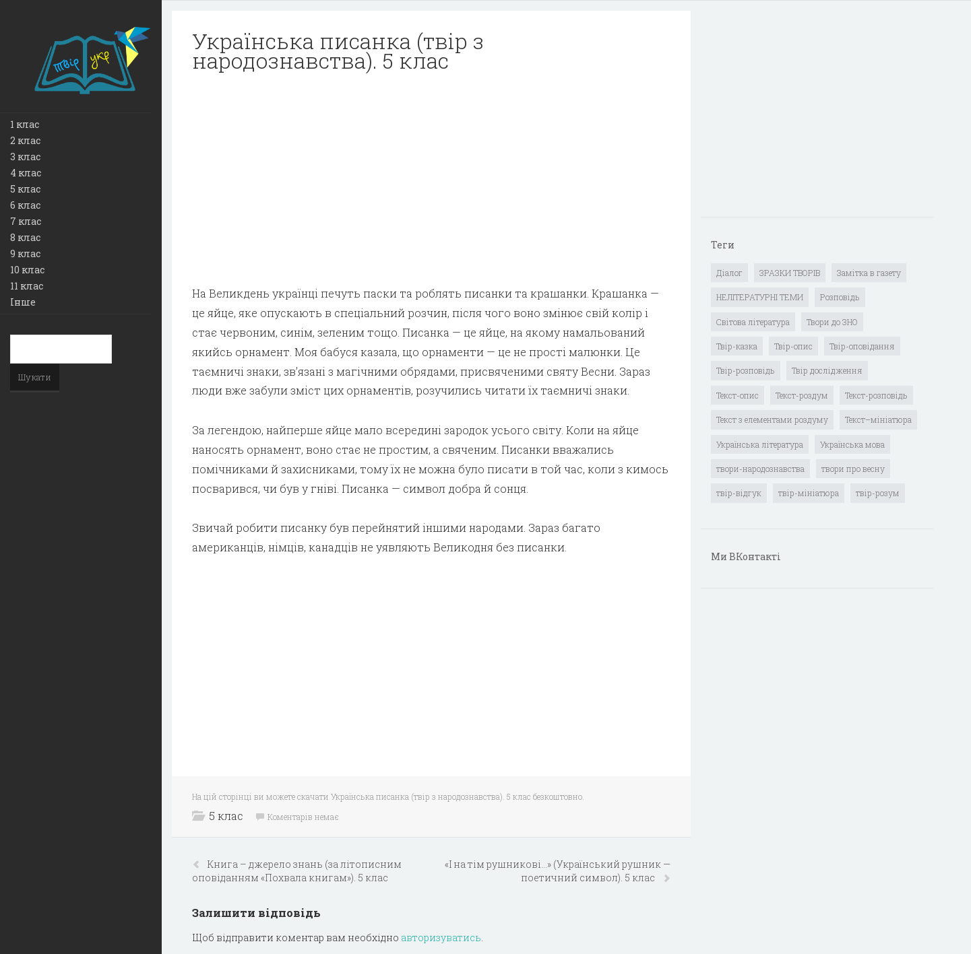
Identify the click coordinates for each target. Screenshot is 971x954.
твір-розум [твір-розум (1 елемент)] (878, 492)
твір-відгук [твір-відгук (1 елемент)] (738, 492)
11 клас (26, 285)
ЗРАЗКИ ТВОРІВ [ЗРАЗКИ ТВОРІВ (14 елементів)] (789, 272)
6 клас (25, 205)
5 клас (25, 188)
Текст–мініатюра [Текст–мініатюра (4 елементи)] (878, 419)
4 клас (25, 172)
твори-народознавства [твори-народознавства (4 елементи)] (760, 468)
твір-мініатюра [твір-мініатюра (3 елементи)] (808, 492)
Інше (23, 302)
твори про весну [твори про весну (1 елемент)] (853, 468)
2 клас (25, 140)
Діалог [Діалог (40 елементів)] (729, 272)
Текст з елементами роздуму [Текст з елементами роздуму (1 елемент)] (772, 419)
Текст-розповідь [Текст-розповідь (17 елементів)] (876, 395)
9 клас (25, 253)
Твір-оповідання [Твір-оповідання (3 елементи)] (862, 346)
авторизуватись (441, 937)
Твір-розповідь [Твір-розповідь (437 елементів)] (745, 370)
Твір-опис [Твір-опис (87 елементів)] (793, 346)
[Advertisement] (431, 179)
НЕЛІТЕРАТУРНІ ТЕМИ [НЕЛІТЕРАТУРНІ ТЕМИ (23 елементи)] (759, 297)
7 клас (25, 221)
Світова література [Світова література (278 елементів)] (753, 321)
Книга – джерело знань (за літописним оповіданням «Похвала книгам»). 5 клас (297, 871)
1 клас (24, 124)
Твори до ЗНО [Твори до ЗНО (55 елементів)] (832, 321)
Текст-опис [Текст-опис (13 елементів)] (737, 395)
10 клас (27, 269)
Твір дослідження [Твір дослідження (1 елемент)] (827, 370)
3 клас (25, 156)
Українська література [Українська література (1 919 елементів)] (759, 444)
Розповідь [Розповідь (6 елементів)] (840, 297)
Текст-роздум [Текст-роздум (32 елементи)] (802, 395)
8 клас (25, 237)
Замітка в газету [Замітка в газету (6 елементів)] (869, 272)
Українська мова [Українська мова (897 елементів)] (852, 444)
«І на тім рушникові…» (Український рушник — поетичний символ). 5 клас (557, 871)
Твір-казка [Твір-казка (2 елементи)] (736, 346)
